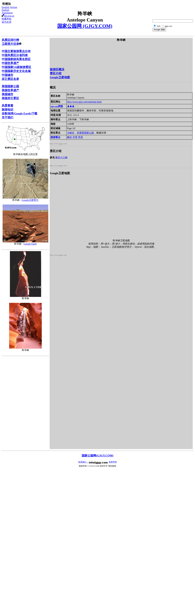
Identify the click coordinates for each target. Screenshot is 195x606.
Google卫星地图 (60, 77)
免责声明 (113, 462)
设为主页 (6, 22)
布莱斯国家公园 (85, 132)
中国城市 (7, 75)
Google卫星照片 (30, 200)
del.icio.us (9, 16)
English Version (9, 7)
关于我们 (7, 117)
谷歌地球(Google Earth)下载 (19, 113)
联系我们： (83, 462)
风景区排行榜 (10, 40)
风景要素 (7, 105)
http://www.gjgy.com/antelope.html (84, 101)
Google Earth (30, 244)
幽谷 (69, 137)
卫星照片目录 (11, 43)
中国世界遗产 (10, 63)
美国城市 (7, 94)
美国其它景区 (10, 98)
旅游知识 (7, 109)
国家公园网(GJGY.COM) (97, 455)
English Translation (7, 11)
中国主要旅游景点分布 (16, 51)
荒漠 (80, 137)
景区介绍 (55, 73)
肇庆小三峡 (61, 157)
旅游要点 (55, 137)
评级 (57, 106)
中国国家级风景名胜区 (16, 59)
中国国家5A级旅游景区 (16, 67)
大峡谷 (70, 132)
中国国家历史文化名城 (16, 71)
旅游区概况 (57, 69)
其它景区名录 (10, 79)
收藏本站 (6, 18)
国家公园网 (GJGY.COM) (84, 26)
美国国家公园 (10, 86)
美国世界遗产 (10, 90)
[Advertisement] (178, 8)
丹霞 (75, 137)
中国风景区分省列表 (15, 55)
